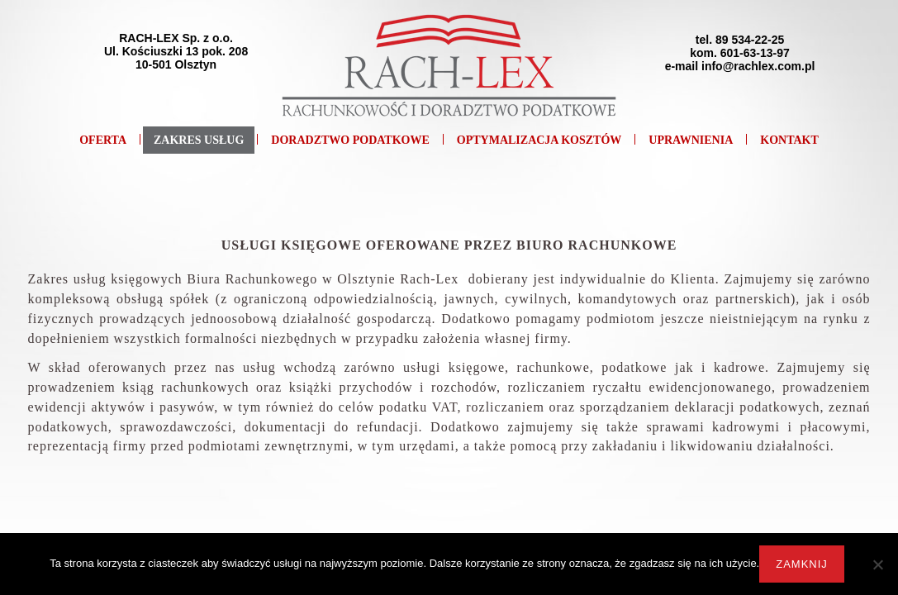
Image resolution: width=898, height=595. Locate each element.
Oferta (102, 140)
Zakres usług (199, 140)
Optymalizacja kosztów (539, 140)
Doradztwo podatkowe (350, 140)
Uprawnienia (691, 140)
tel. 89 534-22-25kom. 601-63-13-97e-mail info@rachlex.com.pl (740, 53)
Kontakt (789, 140)
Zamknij (802, 564)
